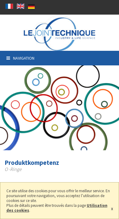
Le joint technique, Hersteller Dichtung (59, 33)
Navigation (20, 58)
